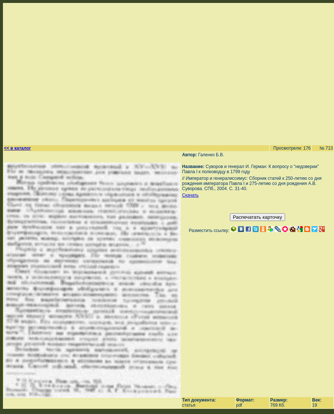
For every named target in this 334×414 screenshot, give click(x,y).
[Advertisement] (69, 73)
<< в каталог (17, 148)
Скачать (190, 195)
